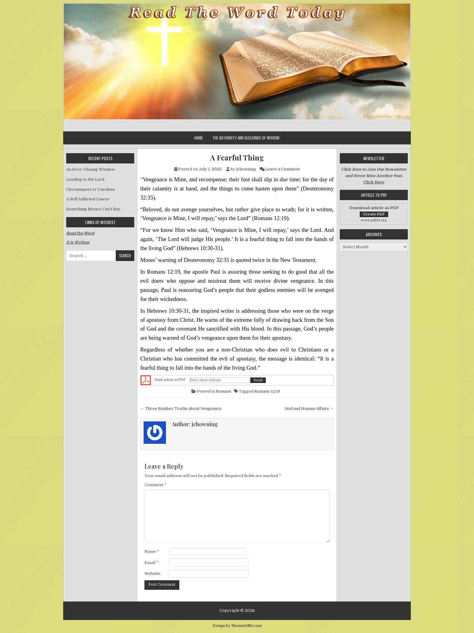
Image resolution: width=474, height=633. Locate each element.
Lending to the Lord (85, 179)
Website (152, 573)
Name (151, 551)
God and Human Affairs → (309, 408)
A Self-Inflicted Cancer (88, 199)
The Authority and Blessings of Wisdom (246, 138)
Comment (155, 485)
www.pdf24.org (374, 220)
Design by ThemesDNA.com (237, 626)
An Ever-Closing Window (90, 169)
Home (198, 138)
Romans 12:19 (267, 391)
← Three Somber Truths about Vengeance (181, 408)
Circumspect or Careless (90, 189)
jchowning (246, 169)
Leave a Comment (282, 169)
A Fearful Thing (237, 157)
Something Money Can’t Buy (93, 209)
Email (151, 562)
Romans (223, 391)
